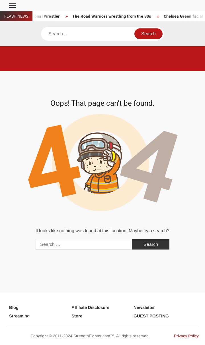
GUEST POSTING (151, 315)
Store (76, 315)
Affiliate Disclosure (90, 307)
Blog (14, 307)
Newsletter (144, 307)
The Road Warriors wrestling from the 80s (112, 16)
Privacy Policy (186, 336)
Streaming (19, 315)
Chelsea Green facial (184, 16)
